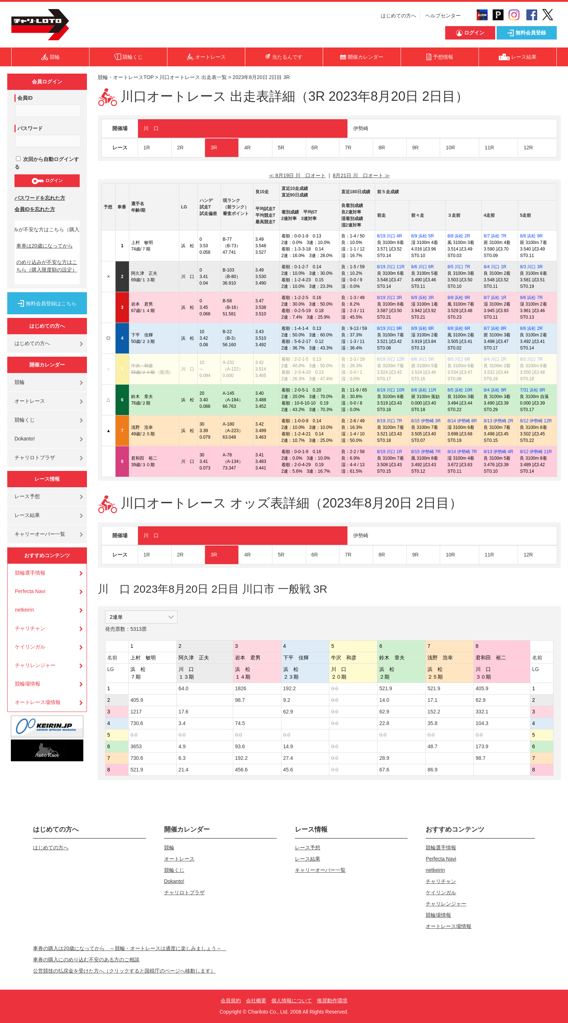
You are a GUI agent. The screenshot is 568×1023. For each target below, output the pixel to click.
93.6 (240, 746)
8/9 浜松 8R (422, 328)
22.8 (384, 723)
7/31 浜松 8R (532, 390)
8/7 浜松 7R (495, 236)
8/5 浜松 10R (459, 390)
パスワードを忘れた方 (39, 198)
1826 (240, 688)
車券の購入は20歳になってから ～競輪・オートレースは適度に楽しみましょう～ (129, 948)
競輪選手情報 (30, 573)
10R (450, 147)
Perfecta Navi (30, 591)
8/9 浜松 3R (422, 297)
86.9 (432, 770)
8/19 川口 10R (391, 390)
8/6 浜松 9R (531, 236)
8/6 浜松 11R (423, 390)
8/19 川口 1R (389, 451)
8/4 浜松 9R (495, 390)
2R (180, 147)
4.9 (182, 746)
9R (415, 147)
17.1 (432, 700)
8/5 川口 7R (458, 266)
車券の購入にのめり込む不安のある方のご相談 (86, 959)
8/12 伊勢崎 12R (536, 420)
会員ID (25, 98)
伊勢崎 (360, 128)
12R (528, 147)
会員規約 (231, 1000)
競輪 (19, 382)
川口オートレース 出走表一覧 (193, 77)
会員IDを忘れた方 (34, 209)
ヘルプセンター (443, 15)
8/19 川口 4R (389, 236)
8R (382, 147)
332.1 (482, 712)
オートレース (29, 401)
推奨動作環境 (332, 1000)
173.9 (482, 746)
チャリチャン (30, 628)
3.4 (182, 723)
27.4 (288, 758)
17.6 (183, 712)
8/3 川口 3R (531, 266)
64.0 (183, 688)
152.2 (433, 712)
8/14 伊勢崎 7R (462, 451)
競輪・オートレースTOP (126, 77)
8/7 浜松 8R (495, 328)
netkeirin (24, 610)
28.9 (384, 758)
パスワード (30, 128)
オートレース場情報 (37, 702)
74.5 (240, 723)
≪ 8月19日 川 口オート (297, 175)
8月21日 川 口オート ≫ (361, 175)
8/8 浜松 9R (458, 297)
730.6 (136, 723)
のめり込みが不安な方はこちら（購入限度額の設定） (46, 266)
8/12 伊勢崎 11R (536, 451)
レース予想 (27, 496)
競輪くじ (24, 420)
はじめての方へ (398, 15)
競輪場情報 (27, 684)
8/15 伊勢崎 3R (425, 420)
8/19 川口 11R (391, 266)
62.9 (480, 700)
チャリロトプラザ (34, 457)
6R (315, 147)
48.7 (432, 746)
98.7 (240, 700)
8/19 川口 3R (389, 297)
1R (146, 147)
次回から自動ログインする (46, 163)
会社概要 (256, 1000)
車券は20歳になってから (44, 246)
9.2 (286, 700)
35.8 (432, 723)
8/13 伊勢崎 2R (498, 420)
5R (281, 147)
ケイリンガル (30, 647)
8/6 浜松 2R (531, 328)
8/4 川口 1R (495, 266)
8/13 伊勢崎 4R (498, 451)
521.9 (385, 688)
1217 (136, 712)
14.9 (288, 746)
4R (247, 147)
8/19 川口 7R (389, 420)
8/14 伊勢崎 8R (462, 420)
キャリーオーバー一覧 (39, 534)
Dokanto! (24, 439)
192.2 (289, 688)
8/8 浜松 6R (458, 328)
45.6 (288, 770)
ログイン (47, 181)
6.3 (182, 758)
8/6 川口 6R (422, 266)
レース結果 (27, 515)
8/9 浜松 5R (422, 236)
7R (348, 147)
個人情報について (291, 1000)
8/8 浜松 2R (458, 236)
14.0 (384, 700)
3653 (136, 746)
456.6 (241, 770)
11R (489, 147)
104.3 (482, 723)
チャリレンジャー (35, 665)
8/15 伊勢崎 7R (425, 451)
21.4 (183, 770)
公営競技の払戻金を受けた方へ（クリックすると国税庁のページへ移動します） (124, 971)
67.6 (384, 770)
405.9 (482, 688)
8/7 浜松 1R (495, 297)
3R (213, 147)
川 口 (151, 128)
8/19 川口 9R (389, 328)
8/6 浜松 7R (531, 297)
